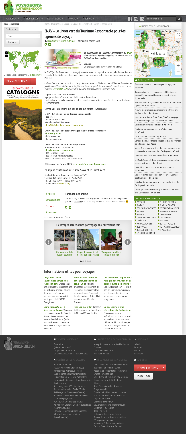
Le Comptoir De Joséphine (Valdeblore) (71, 376)
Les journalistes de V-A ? (64, 350)
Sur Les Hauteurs (167, 223)
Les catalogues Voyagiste (147, 198)
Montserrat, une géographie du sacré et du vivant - (154, 130)
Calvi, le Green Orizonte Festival (108, 426)
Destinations (55, 18)
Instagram (138, 353)
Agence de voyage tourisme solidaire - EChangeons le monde (110, 418)
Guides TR (76, 23)
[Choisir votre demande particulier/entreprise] (33, 81)
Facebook (138, 347)
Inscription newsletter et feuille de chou (111, 344)
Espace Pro (58, 344)
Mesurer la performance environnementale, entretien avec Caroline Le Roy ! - (156, 111)
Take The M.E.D (100, 410)
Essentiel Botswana (168, 211)
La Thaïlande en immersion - (150, 136)
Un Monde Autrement (146, 233)
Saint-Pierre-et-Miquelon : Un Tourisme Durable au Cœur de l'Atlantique (111, 378)
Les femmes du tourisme (105, 407)
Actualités (12, 18)
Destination (11, 29)
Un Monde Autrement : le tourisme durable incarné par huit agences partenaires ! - (157, 161)
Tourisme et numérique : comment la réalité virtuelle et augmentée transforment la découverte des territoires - (156, 95)
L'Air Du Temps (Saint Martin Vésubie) (70, 373)
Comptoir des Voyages (146, 208)
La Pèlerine (142, 220)
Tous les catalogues (63, 364)
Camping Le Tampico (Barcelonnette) (70, 410)
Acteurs (73, 18)
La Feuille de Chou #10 (103, 401)
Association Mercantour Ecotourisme (110, 370)
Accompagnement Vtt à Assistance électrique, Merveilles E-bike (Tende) (70, 388)
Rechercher (13, 42)
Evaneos (140, 214)
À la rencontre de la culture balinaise (64, 253)
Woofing (97, 383)
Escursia (140, 211)
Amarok (140, 205)
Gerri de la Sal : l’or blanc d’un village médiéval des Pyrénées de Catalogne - (158, 142)
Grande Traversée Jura (103, 373)
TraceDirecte (165, 230)
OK (179, 18)
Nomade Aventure (144, 223)
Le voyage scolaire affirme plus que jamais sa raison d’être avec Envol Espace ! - (157, 191)
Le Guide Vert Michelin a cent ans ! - (153, 124)
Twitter (137, 350)
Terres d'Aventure (145, 230)
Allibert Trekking (168, 202)
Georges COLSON (60, 88)
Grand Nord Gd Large (146, 217)
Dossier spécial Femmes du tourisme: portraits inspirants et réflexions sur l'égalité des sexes (110, 395)
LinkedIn (137, 344)
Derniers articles (53, 199)
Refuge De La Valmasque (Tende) (68, 370)
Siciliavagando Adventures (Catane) (69, 392)
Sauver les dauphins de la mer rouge (109, 404)
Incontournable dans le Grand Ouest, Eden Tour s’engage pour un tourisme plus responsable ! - (156, 119)
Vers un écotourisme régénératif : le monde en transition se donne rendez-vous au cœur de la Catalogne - (157, 150)
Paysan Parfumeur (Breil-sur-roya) (69, 367)
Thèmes (88, 18)
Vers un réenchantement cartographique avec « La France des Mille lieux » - (156, 176)
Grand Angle (165, 214)
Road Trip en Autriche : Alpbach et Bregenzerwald (108, 388)
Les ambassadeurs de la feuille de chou (71, 353)
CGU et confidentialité (103, 350)
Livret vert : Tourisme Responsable (89, 163)
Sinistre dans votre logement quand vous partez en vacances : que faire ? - (158, 104)
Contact (97, 347)
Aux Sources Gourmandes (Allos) (68, 401)
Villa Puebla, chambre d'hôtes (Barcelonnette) (67, 415)
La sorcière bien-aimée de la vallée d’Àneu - (156, 155)
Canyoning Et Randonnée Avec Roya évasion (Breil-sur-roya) (73, 381)
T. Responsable (33, 18)
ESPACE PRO (143, 376)
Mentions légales (101, 353)
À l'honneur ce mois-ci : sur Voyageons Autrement (155, 86)
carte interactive (36, 74)
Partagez (50, 205)
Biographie (50, 193)
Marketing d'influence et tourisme (109, 423)
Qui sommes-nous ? (62, 347)
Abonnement (51, 212)
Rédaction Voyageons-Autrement (61, 40)
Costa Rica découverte (169, 208)
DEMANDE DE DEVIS (17, 81)
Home (46, 23)
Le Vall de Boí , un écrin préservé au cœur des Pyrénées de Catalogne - (157, 184)
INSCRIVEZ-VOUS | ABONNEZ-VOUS (156, 26)
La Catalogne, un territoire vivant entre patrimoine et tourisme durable (111, 366)
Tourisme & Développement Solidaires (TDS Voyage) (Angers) (71, 397)
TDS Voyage (142, 226)
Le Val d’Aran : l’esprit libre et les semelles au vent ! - (154, 169)
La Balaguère (165, 217)
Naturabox (165, 220)
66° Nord (141, 202)
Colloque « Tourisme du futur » (107, 413)
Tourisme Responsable (61, 23)
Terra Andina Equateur (170, 226)
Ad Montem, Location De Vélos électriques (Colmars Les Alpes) (72, 406)
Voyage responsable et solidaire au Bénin (112, 253)
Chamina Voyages (167, 205)
